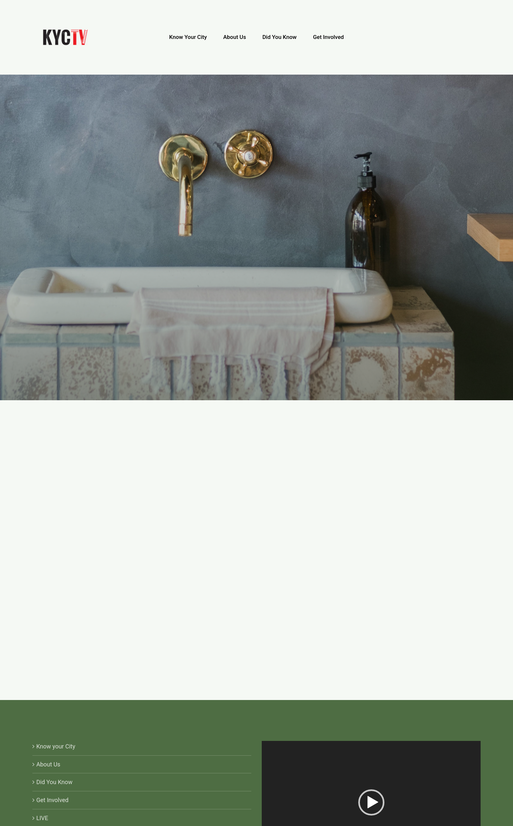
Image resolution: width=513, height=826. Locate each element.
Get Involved (52, 800)
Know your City (55, 746)
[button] (371, 802)
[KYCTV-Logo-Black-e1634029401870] (65, 31)
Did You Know (54, 782)
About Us (48, 764)
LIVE (42, 818)
